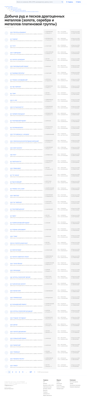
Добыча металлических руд (11, 7)
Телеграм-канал (60, 388)
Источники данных (74, 381)
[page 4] (19, 372)
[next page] (34, 372)
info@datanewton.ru (9, 385)
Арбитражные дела (47, 386)
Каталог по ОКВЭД (60, 386)
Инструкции (59, 383)
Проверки (45, 392)
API (44, 381)
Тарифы (71, 383)
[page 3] (16, 372)
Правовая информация (75, 386)
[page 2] (12, 372)
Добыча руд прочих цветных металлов (17, 10)
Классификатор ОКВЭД (8, 6)
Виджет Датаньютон (47, 395)
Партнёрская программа (75, 385)
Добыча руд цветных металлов (14, 9)
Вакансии (45, 390)
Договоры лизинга (47, 388)
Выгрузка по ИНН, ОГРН (48, 385)
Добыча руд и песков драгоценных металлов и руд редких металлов (24, 11)
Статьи (58, 381)
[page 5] (23, 372)
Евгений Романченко (9, 388)
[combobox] (40, 1)
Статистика (59, 385)
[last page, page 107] (30, 372)
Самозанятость (46, 393)
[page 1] (9, 372)
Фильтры (45, 383)
